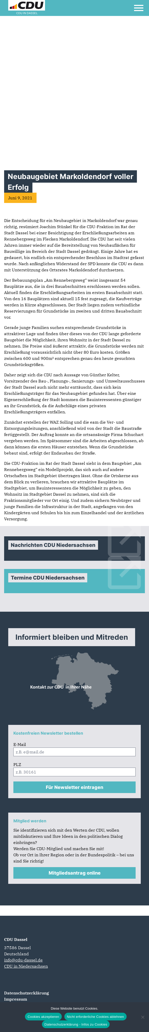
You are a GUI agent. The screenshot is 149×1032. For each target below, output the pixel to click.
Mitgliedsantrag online (75, 873)
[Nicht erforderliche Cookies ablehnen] (142, 1017)
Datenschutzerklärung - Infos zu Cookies (76, 1024)
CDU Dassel (15, 939)
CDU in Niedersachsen (26, 966)
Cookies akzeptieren (43, 1017)
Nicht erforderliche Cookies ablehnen (95, 1017)
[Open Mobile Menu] (139, 8)
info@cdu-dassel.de (23, 960)
